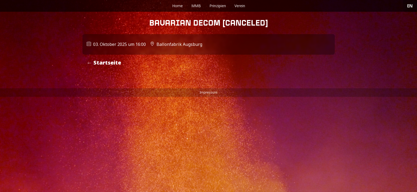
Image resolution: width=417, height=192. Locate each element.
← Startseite (104, 62)
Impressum (208, 92)
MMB (196, 5)
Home (177, 5)
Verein (239, 5)
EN (410, 6)
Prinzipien (217, 5)
